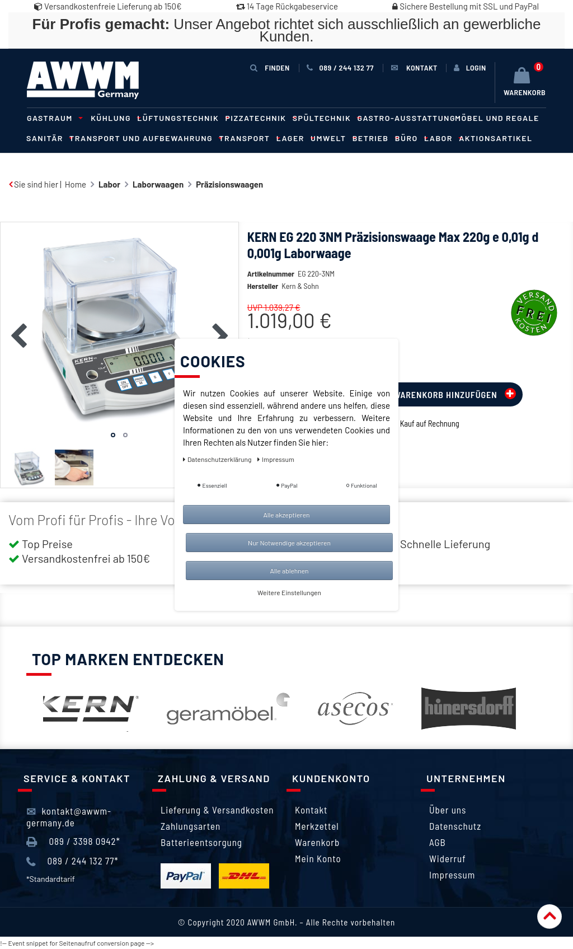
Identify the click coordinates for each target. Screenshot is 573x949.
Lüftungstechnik (181, 118)
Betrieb (374, 138)
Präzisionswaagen (229, 184)
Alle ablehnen (289, 570)
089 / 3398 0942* (73, 841)
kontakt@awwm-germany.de (68, 816)
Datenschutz (455, 825)
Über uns (447, 809)
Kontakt (311, 809)
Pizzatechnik (259, 118)
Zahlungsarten (190, 825)
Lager (293, 138)
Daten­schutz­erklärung (218, 459)
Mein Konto (318, 858)
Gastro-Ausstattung (406, 118)
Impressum (452, 874)
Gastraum (53, 118)
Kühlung (114, 118)
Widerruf (447, 858)
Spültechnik (325, 118)
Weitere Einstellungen (289, 592)
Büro (410, 138)
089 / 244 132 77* (72, 861)
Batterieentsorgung (201, 842)
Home (75, 184)
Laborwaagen (158, 184)
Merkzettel (317, 825)
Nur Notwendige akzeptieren (289, 542)
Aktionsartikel (495, 138)
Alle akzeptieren (286, 514)
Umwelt (332, 138)
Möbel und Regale (497, 118)
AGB (437, 842)
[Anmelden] (470, 68)
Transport (247, 138)
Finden (269, 67)
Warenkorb (317, 842)
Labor (441, 138)
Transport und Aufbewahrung (144, 138)
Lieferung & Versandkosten (217, 809)
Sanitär (48, 138)
